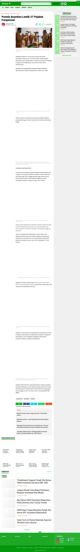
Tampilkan (49, 471)
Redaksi (18, 547)
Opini (29, 536)
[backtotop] (40, 533)
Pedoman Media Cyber (44, 547)
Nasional (17, 7)
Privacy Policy (60, 547)
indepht (30, 7)
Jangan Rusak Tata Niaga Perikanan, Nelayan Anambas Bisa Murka (33, 491)
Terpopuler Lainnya (66, 55)
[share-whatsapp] (43, 24)
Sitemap (36, 547)
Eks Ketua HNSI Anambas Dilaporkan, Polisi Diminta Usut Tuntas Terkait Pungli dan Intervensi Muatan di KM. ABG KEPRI (34, 503)
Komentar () (48, 24)
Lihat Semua (27, 529)
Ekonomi (24, 7)
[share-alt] (19, 404)
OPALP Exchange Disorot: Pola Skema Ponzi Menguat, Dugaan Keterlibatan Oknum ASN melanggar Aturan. (68, 49)
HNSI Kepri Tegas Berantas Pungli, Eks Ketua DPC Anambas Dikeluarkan (34, 511)
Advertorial (19, 398)
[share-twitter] (40, 24)
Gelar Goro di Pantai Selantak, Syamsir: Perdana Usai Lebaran (34, 521)
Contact (31, 547)
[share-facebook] (36, 24)
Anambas (26, 398)
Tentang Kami (24, 547)
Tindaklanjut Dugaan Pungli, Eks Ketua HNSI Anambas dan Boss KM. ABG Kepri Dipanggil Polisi (34, 483)
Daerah (7, 7)
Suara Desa (45, 536)
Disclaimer (53, 547)
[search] (36, 3)
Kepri (12, 7)
